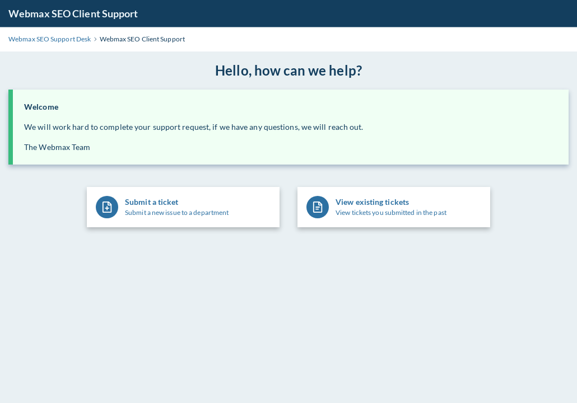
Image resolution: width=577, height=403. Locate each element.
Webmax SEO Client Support (73, 13)
